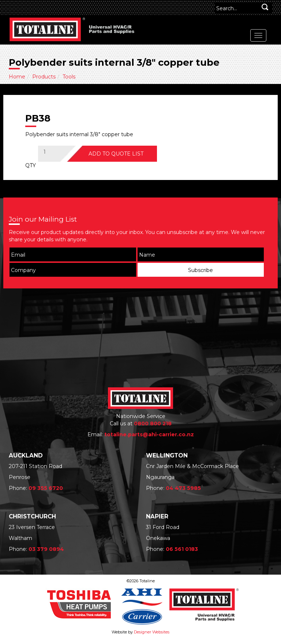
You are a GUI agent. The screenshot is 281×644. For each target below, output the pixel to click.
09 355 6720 (46, 488)
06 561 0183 (182, 549)
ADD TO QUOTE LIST (116, 153)
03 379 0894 (46, 549)
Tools (69, 76)
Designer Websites (151, 632)
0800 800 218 (153, 423)
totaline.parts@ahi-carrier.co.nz (149, 434)
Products (44, 76)
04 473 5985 (183, 488)
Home (17, 76)
